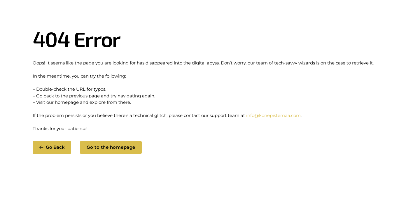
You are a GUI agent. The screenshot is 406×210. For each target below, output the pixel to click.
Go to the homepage (111, 147)
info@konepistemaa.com (273, 115)
